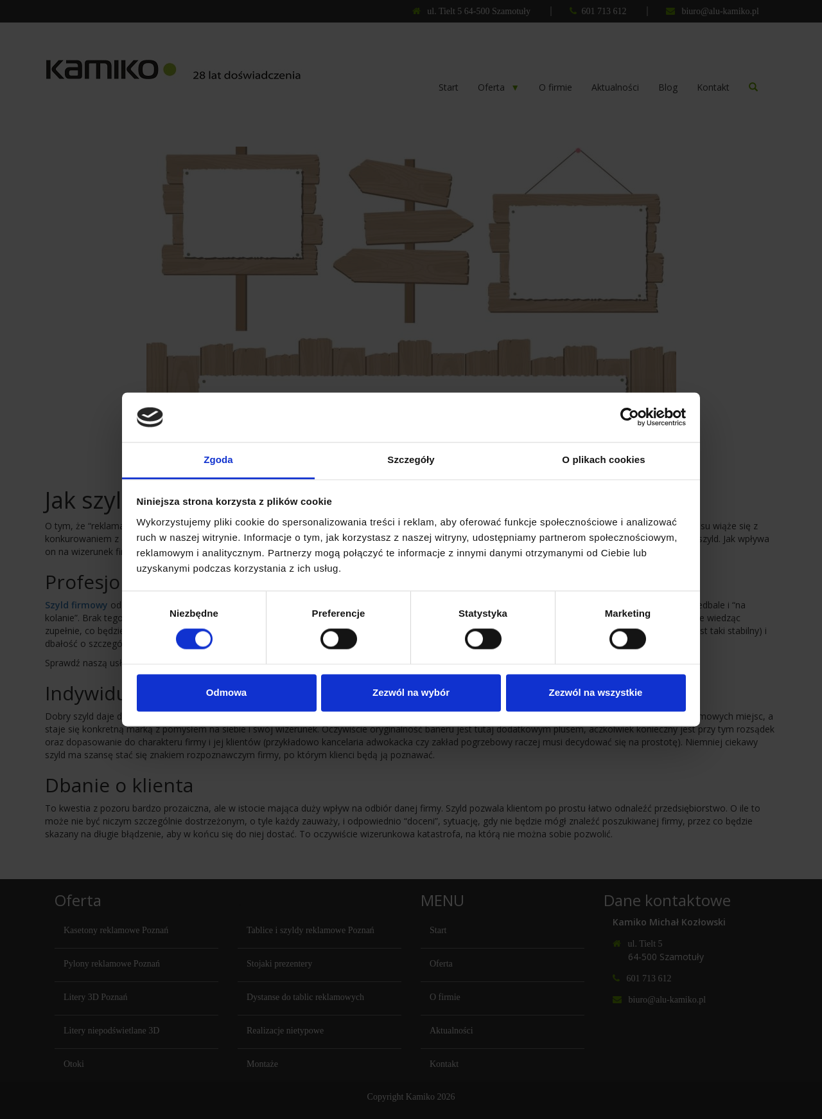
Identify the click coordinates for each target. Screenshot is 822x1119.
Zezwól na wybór (411, 692)
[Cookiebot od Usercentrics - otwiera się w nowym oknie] (629, 417)
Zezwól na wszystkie (596, 692)
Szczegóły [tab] (410, 459)
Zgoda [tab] (218, 459)
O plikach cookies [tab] (603, 459)
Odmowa (226, 692)
